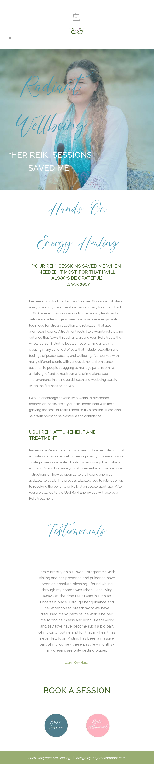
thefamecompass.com (109, 758)
